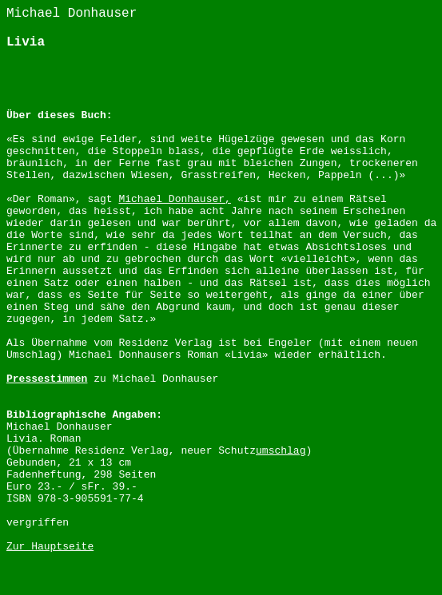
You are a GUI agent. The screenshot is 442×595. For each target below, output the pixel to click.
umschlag (280, 451)
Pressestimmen (46, 379)
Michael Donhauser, (174, 199)
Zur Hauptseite (50, 547)
